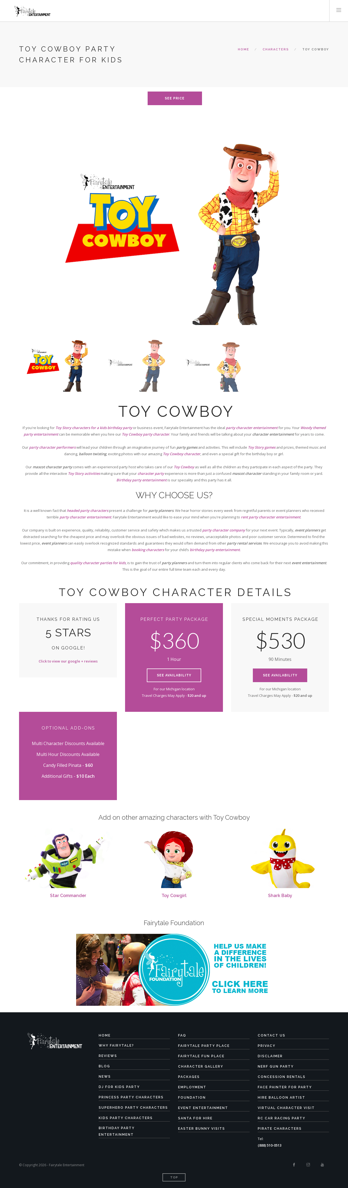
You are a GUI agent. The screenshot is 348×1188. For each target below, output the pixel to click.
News (105, 1076)
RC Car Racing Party (281, 1118)
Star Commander (68, 895)
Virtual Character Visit (286, 1108)
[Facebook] (294, 1164)
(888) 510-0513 (269, 1145)
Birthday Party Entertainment (117, 1131)
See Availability (174, 675)
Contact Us (271, 1035)
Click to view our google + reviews (68, 661)
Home (243, 49)
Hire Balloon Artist (281, 1097)
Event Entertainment (203, 1108)
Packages (189, 1077)
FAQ (182, 1035)
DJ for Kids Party (119, 1087)
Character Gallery (200, 1066)
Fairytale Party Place (204, 1046)
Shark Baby (280, 895)
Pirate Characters (280, 1129)
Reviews (108, 1056)
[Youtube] (322, 1164)
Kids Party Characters (126, 1118)
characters (276, 49)
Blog (104, 1066)
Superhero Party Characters (133, 1108)
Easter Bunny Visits (201, 1129)
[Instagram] (308, 1164)
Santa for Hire (195, 1118)
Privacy (266, 1046)
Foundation (192, 1097)
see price (175, 98)
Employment (192, 1087)
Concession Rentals (282, 1077)
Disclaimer (270, 1056)
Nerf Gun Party (276, 1066)
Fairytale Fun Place (201, 1056)
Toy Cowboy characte (181, 453)
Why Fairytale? (116, 1045)
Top (174, 1177)
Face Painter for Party (285, 1087)
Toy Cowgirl (174, 895)
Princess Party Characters (131, 1097)
